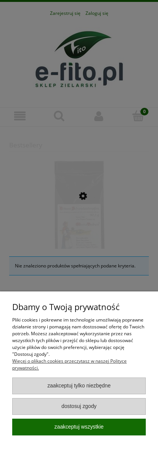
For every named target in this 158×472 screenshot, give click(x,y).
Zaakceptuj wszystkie (79, 427)
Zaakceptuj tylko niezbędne (79, 386)
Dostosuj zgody (79, 406)
